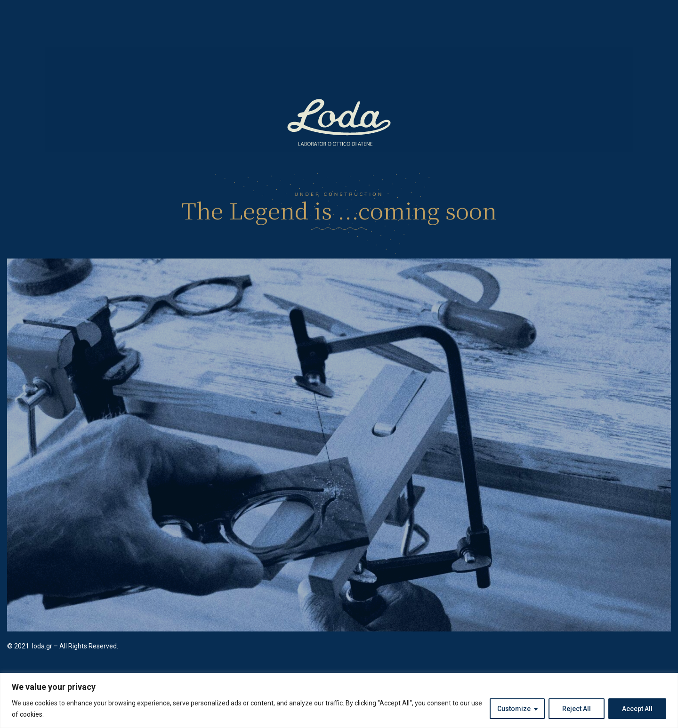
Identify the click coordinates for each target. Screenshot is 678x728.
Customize (514, 708)
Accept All (637, 708)
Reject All (576, 708)
